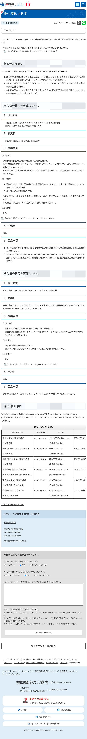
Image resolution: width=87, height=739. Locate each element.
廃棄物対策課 (10, 522)
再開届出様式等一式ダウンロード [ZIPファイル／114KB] (32, 364)
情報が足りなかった (39, 565)
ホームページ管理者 (46, 624)
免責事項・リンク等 (67, 671)
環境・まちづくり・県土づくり (35, 659)
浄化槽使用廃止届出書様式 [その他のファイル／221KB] (31, 51)
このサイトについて (10, 671)
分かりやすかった (13, 575)
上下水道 (49, 659)
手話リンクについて (44, 703)
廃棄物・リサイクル (52, 663)
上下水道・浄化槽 (59, 659)
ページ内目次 (10, 30)
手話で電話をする (39, 699)
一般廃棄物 (63, 663)
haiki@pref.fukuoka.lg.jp (15, 541)
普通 (23, 565)
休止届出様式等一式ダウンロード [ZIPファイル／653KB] (29, 218)
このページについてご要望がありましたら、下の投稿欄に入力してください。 (32, 582)
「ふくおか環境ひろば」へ (12, 505)
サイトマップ (26, 671)
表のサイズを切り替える (43, 427)
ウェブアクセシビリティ (11, 674)
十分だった (11, 565)
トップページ (8, 659)
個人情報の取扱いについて (45, 671)
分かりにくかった (43, 575)
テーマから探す (19, 659)
